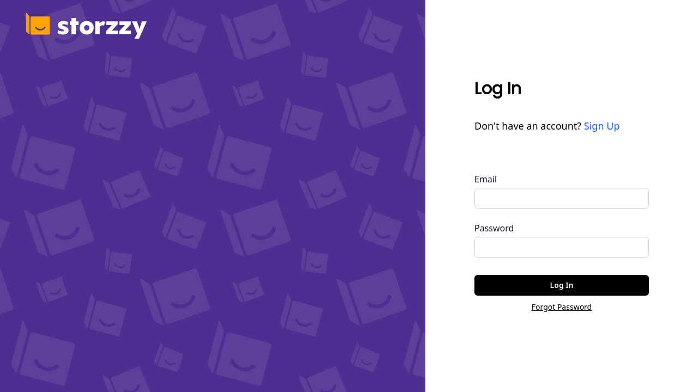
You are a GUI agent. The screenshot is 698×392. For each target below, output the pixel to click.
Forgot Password (562, 307)
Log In (562, 285)
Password (494, 228)
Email (485, 179)
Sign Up (602, 125)
